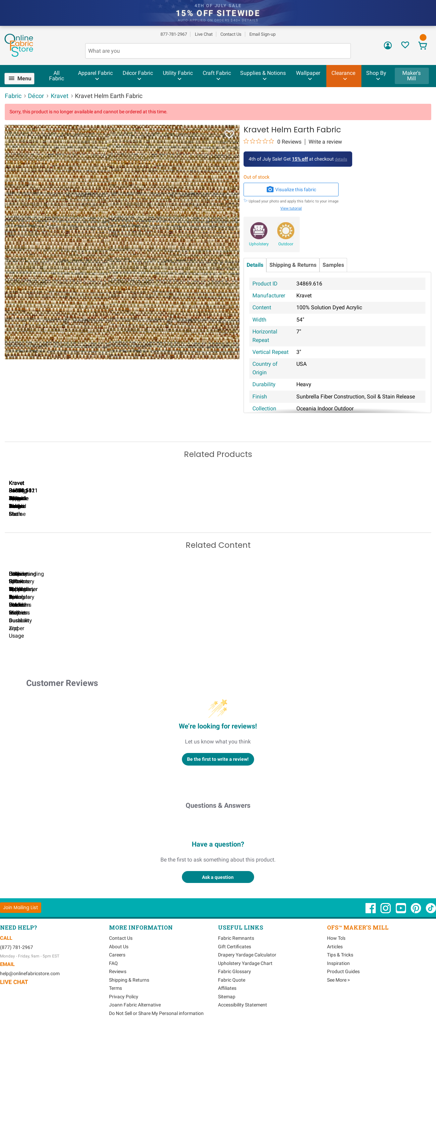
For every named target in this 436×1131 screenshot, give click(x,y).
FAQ (113, 1062)
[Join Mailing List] (20, 1006)
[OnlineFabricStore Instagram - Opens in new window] (386, 1010)
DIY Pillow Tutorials (278, 719)
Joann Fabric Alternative (135, 1104)
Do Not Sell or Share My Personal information (156, 1112)
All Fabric (56, 76)
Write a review (325, 142)
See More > (338, 1078)
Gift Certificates (234, 1045)
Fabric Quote (231, 1078)
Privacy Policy (123, 1095)
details (250, 20)
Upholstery (259, 244)
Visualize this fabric (291, 189)
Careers (117, 1053)
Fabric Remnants (236, 1037)
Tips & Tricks (340, 1053)
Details (255, 265)
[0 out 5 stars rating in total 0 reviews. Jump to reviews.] (272, 141)
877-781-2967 (173, 34)
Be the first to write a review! (218, 858)
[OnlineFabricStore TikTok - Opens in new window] (431, 1010)
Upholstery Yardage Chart (245, 1062)
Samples (333, 265)
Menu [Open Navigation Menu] (24, 78)
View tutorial (291, 208)
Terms (115, 1087)
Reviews (117, 1070)
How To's (336, 1037)
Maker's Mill (411, 76)
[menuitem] (22, 78)
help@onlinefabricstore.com (30, 1072)
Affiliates (227, 1087)
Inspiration (338, 1062)
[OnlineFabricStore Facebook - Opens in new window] (371, 1010)
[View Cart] (423, 46)
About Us (118, 1045)
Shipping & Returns (292, 265)
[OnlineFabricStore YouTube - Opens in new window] (401, 1010)
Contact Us (231, 34)
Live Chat (204, 34)
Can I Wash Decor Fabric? (122, 719)
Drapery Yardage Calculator (247, 1053)
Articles (335, 1045)
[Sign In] (388, 47)
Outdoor (285, 244)
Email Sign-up (262, 34)
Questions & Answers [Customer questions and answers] (218, 904)
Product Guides (343, 1070)
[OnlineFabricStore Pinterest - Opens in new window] (416, 1010)
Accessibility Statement (242, 1104)
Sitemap (226, 1095)
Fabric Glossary (234, 1070)
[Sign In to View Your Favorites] (405, 46)
